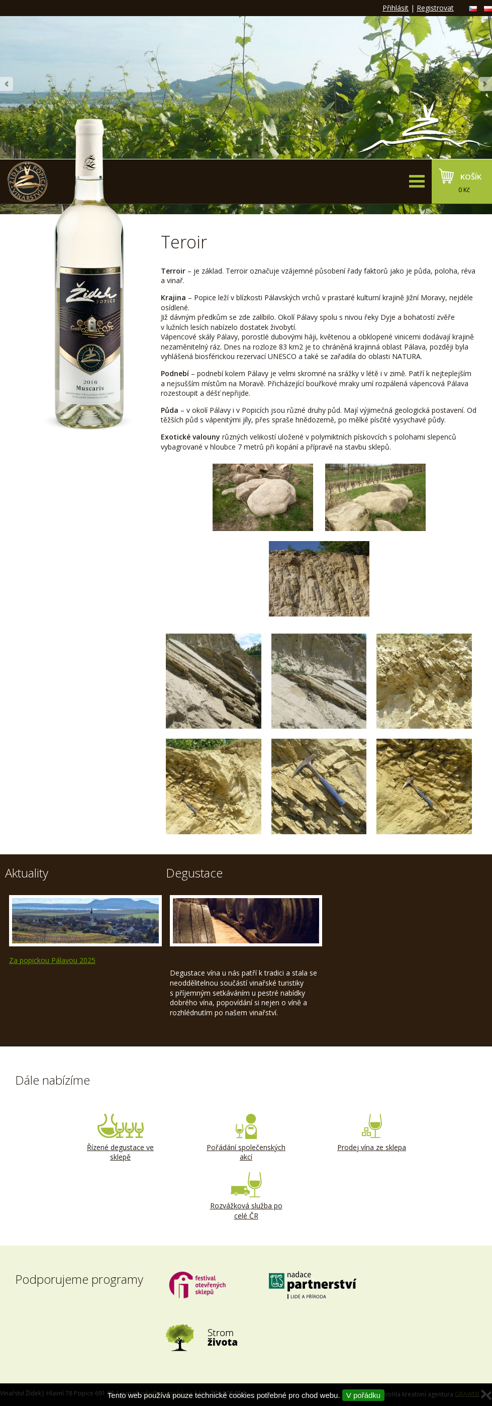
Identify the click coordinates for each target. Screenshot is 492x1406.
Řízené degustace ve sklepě (120, 1138)
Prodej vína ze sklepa (372, 1133)
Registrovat (435, 8)
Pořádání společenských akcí (246, 1138)
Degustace (194, 872)
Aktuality (26, 872)
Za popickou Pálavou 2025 (52, 960)
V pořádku (363, 1395)
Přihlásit (395, 8)
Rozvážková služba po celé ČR (246, 1196)
